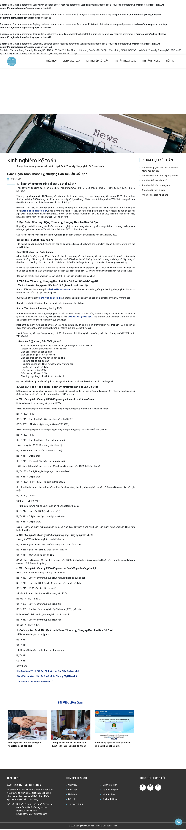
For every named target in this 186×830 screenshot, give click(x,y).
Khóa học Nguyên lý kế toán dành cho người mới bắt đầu (160, 169)
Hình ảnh (72, 794)
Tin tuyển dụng (75, 804)
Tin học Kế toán (110, 799)
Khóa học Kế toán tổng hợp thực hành (160, 175)
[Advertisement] (93, 90)
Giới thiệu (72, 785)
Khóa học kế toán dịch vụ (154, 190)
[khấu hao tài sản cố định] (34, 211)
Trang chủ (22, 166)
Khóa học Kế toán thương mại (156, 185)
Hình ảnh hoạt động (125, 61)
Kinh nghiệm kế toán (97, 61)
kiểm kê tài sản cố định (58, 289)
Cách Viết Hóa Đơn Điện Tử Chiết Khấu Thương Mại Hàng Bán (47, 676)
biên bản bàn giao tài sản (79, 316)
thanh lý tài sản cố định (50, 298)
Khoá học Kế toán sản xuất (154, 180)
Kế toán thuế (109, 794)
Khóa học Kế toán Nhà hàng (155, 195)
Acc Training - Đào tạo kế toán (104, 826)
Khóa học (51, 61)
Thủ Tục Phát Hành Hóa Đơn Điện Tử (34, 681)
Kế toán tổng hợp (111, 789)
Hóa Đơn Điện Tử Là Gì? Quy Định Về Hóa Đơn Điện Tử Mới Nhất (47, 671)
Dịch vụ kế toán (71, 61)
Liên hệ (170, 61)
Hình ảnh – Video (151, 61)
